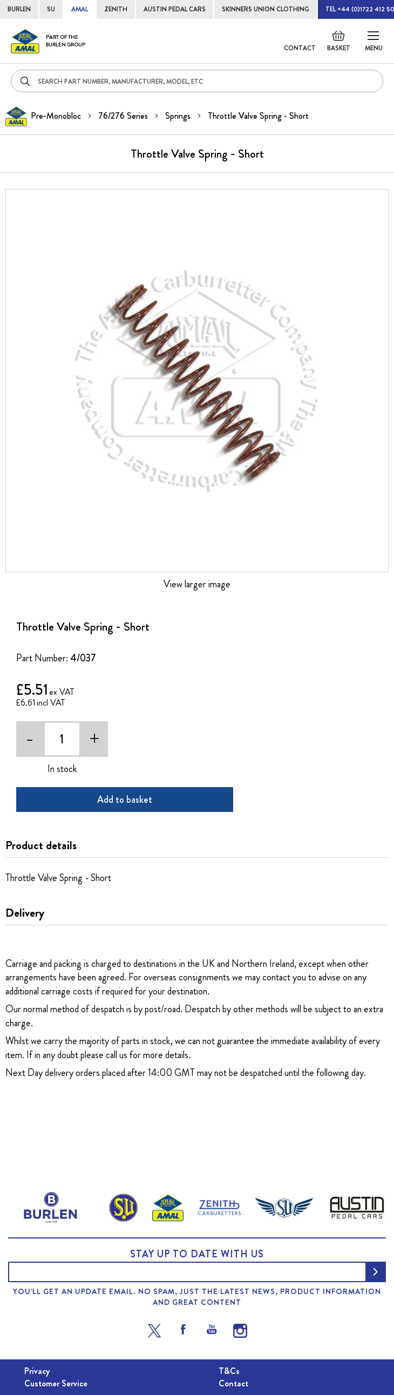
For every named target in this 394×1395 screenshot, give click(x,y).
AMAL (79, 9)
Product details (41, 845)
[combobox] (197, 81)
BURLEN (19, 9)
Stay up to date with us (197, 1254)
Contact (300, 48)
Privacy (37, 1371)
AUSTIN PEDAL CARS (175, 9)
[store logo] (48, 41)
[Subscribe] (375, 1272)
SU (51, 9)
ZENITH (115, 9)
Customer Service (55, 1383)
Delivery (24, 912)
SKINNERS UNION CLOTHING (265, 9)
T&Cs (229, 1371)
